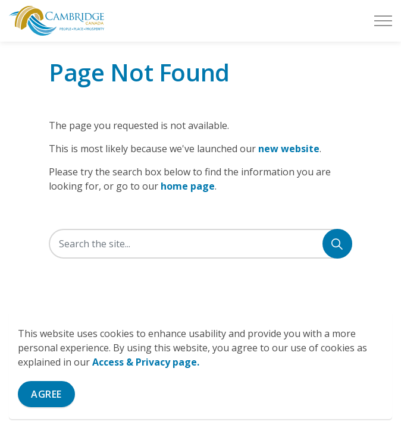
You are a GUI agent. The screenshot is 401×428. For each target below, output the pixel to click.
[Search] (337, 244)
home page (188, 186)
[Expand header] (383, 21)
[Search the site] (200, 244)
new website (288, 148)
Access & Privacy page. (145, 362)
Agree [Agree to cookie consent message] (46, 394)
